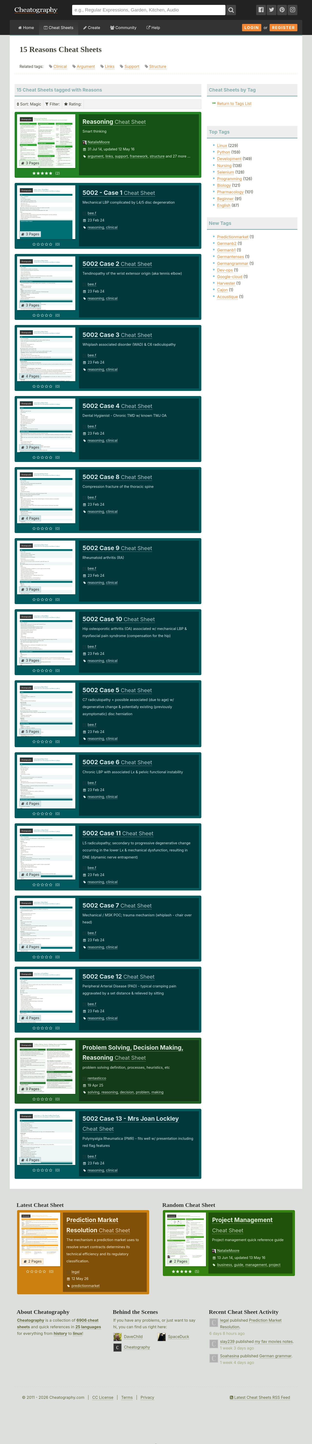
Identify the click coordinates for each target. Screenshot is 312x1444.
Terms (127, 1397)
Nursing (224, 165)
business (224, 1265)
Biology (224, 185)
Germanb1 (226, 250)
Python (223, 152)
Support (132, 66)
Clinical (60, 66)
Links (110, 66)
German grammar (275, 1355)
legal (75, 1272)
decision (127, 1092)
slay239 (227, 1341)
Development (229, 158)
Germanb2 (227, 243)
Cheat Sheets (58, 27)
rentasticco (97, 1078)
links (109, 156)
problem (142, 1092)
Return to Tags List (234, 103)
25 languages (88, 1326)
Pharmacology (230, 191)
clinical (111, 227)
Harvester (226, 283)
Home (26, 27)
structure (157, 156)
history (60, 1333)
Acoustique (227, 296)
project (274, 1265)
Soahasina (229, 1355)
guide (238, 1265)
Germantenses (230, 256)
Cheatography (30, 1320)
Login (251, 27)
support (121, 156)
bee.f (92, 213)
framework (139, 156)
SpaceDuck (178, 1336)
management (256, 1265)
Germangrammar (232, 263)
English (224, 205)
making (157, 1092)
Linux (222, 145)
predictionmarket (86, 1286)
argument (96, 156)
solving (94, 1092)
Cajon (222, 289)
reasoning (96, 227)
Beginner (225, 198)
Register (283, 27)
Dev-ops (225, 270)
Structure (157, 66)
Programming (229, 178)
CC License (102, 1397)
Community (123, 27)
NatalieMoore (99, 142)
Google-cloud (229, 276)
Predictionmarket (233, 236)
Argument (86, 66)
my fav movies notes (274, 1341)
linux (77, 1333)
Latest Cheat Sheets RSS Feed (260, 1397)
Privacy (147, 1397)
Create (91, 27)
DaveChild (133, 1336)
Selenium (225, 172)
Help (153, 27)
